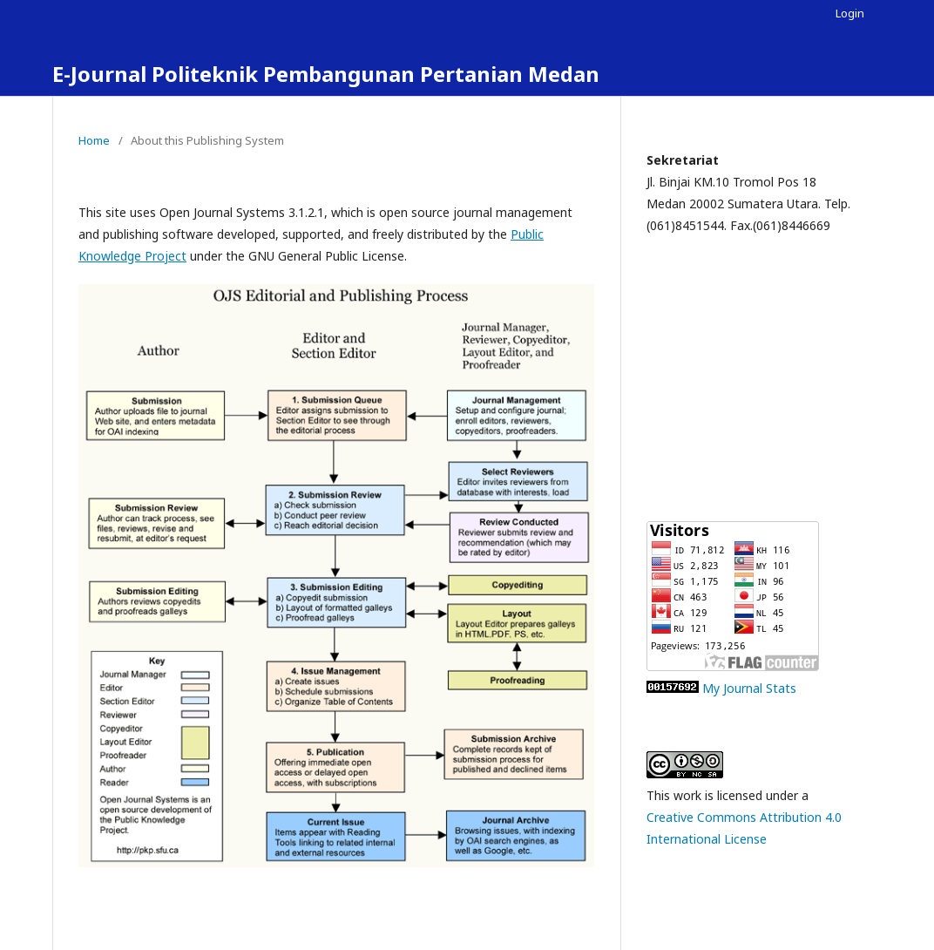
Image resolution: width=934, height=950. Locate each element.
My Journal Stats (749, 688)
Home (94, 140)
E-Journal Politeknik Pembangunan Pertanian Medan (325, 73)
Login (850, 13)
